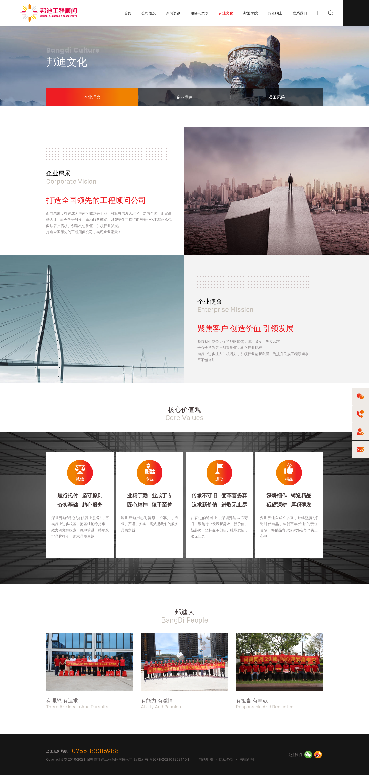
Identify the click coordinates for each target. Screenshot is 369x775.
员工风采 (277, 97)
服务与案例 (200, 13)
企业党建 (184, 97)
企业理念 (92, 97)
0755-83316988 (95, 751)
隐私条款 (226, 759)
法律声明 (247, 759)
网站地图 (206, 759)
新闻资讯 (173, 13)
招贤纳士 (275, 13)
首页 (127, 13)
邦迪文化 (226, 13)
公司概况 (148, 13)
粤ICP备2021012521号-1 (169, 759)
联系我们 (300, 13)
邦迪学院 (250, 13)
